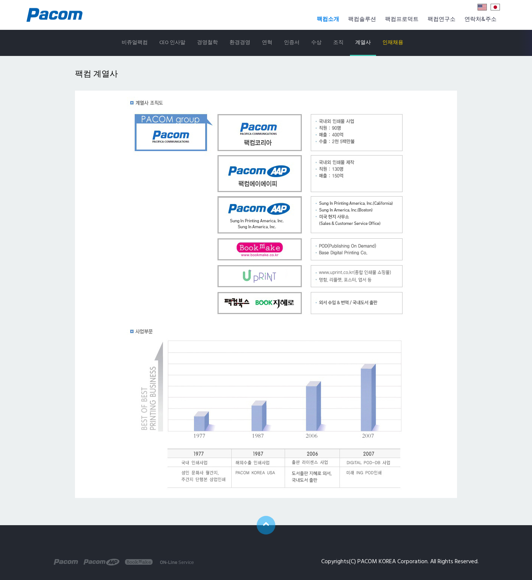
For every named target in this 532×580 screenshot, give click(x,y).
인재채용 (392, 42)
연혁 (267, 42)
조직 (338, 42)
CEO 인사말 (172, 42)
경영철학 (207, 42)
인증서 (292, 42)
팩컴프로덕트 (402, 19)
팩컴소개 (328, 19)
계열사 (363, 42)
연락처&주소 (480, 19)
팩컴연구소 (442, 19)
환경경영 (239, 42)
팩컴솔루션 (362, 19)
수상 (316, 42)
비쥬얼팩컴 (135, 42)
